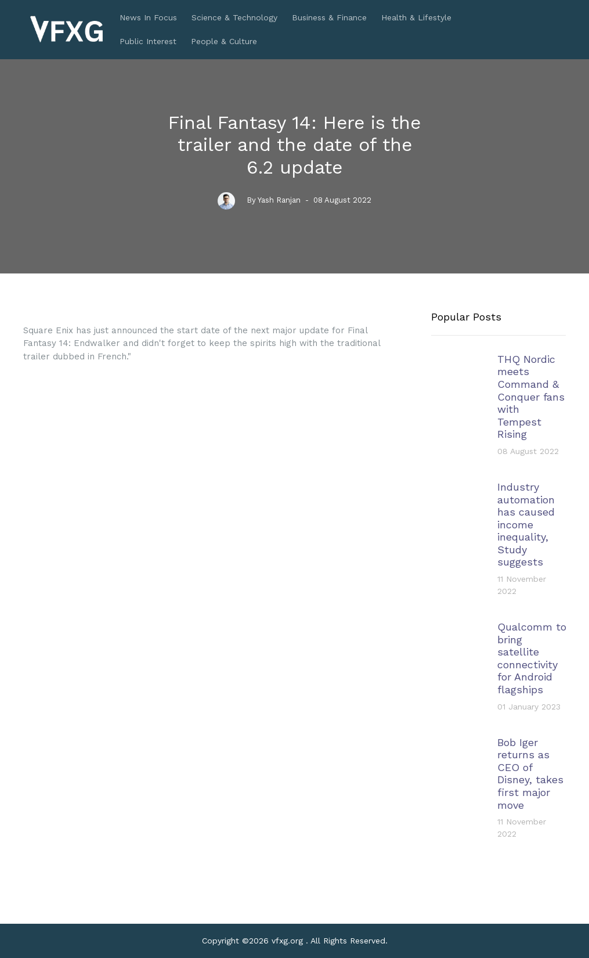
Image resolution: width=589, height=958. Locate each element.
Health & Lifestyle (416, 17)
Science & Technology (234, 17)
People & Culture (224, 41)
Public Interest (148, 41)
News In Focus (148, 17)
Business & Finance (329, 17)
